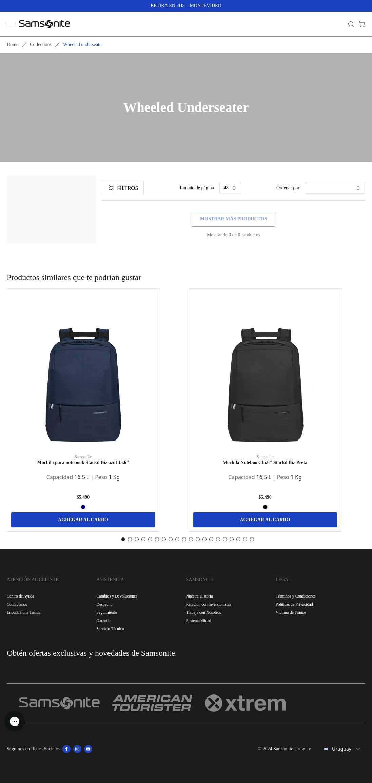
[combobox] (340, 749)
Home (12, 44)
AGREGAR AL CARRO (83, 519)
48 (230, 188)
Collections (41, 44)
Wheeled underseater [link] (83, 44)
